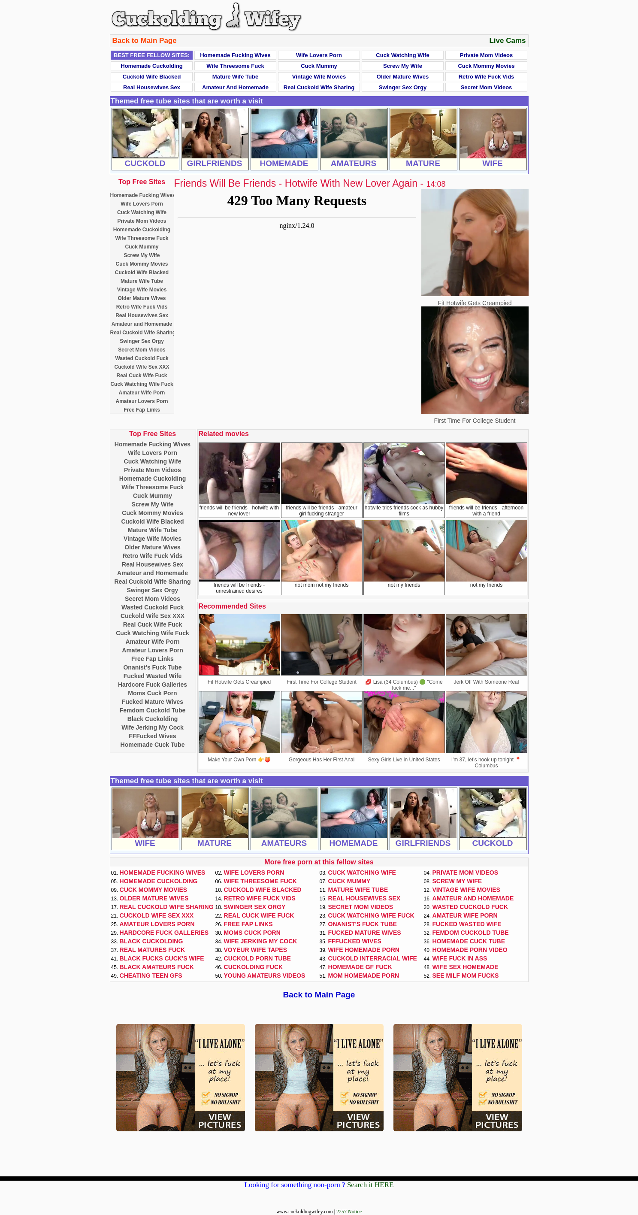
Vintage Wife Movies (319, 76)
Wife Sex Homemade (465, 967)
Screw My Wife (402, 66)
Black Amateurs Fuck (157, 967)
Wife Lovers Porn (319, 55)
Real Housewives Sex (151, 87)
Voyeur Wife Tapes (255, 949)
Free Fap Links (142, 410)
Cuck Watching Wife (402, 55)
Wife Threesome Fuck (235, 66)
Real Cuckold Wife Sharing (319, 87)
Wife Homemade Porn (363, 949)
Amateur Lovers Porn (141, 401)
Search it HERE (370, 1185)
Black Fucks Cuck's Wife (162, 958)
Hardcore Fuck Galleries (152, 684)
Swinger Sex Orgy (402, 87)
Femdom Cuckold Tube (153, 710)
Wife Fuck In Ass (459, 958)
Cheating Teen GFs (151, 975)
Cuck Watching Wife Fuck (141, 384)
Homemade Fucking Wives (235, 55)
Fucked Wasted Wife (153, 676)
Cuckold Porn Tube (257, 958)
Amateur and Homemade (235, 87)
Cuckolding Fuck (253, 967)
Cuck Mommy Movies (486, 66)
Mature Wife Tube (235, 76)
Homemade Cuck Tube (153, 744)
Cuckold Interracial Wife (372, 958)
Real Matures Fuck (152, 949)
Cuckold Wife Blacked (152, 76)
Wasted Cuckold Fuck (141, 358)
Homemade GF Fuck (360, 967)
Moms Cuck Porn (152, 693)
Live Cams (507, 40)
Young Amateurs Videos (264, 975)
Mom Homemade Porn (363, 975)
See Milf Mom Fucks (465, 975)
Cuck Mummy (319, 66)
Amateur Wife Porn (142, 393)
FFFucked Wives (152, 736)
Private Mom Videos (486, 55)
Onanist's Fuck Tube (152, 667)
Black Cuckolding (152, 718)
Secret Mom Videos (486, 87)
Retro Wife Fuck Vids (486, 76)
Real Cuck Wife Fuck (142, 376)
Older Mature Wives (403, 76)
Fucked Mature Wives (152, 701)
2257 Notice (349, 1212)
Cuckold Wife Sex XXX (142, 367)
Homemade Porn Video (470, 949)
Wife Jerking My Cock (152, 727)
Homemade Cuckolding (151, 66)
